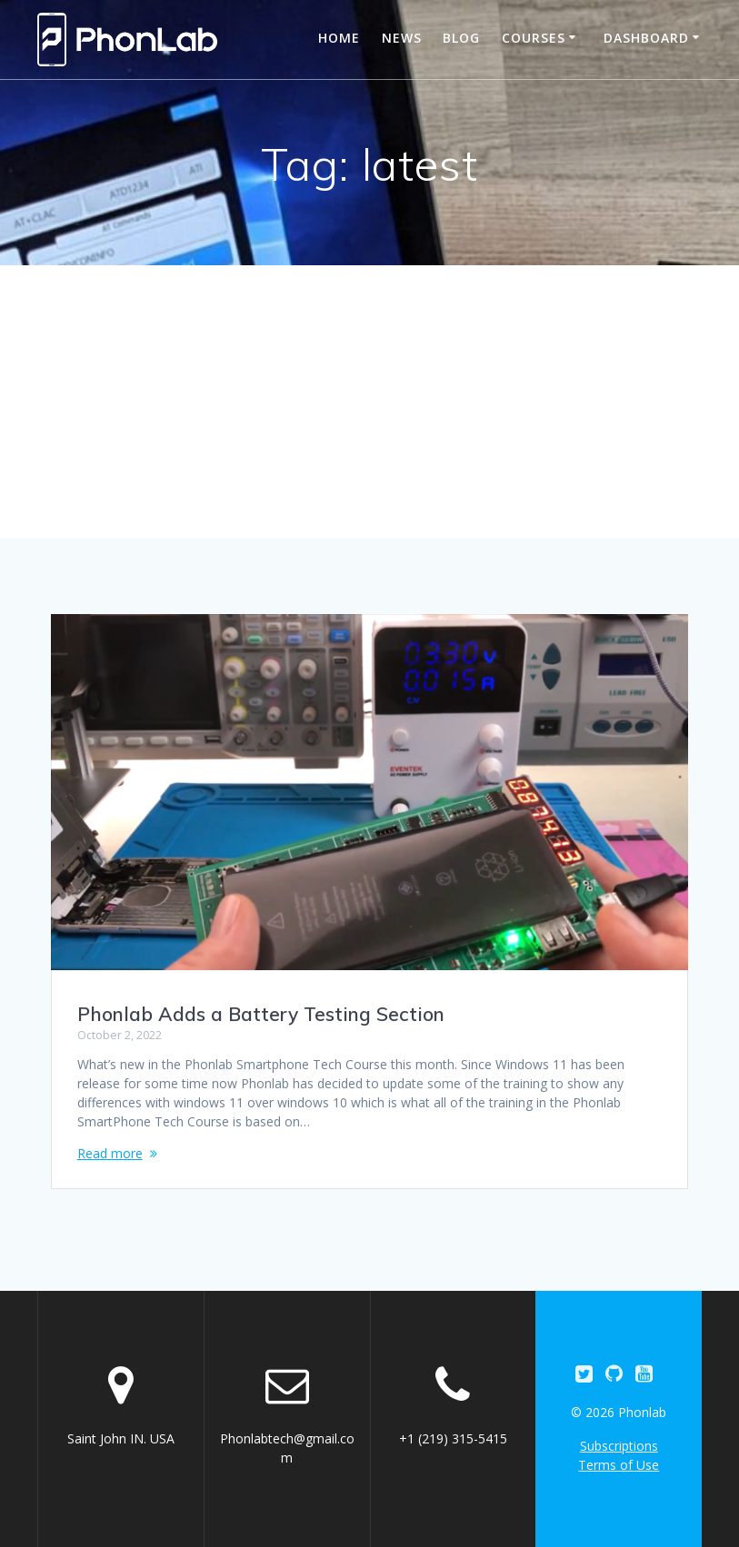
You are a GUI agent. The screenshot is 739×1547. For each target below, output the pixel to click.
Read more (110, 1153)
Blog (461, 37)
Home (339, 37)
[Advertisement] (369, 401)
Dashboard (646, 37)
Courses (533, 37)
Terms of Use (618, 1464)
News (402, 37)
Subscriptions (619, 1445)
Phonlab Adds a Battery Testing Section (260, 1014)
